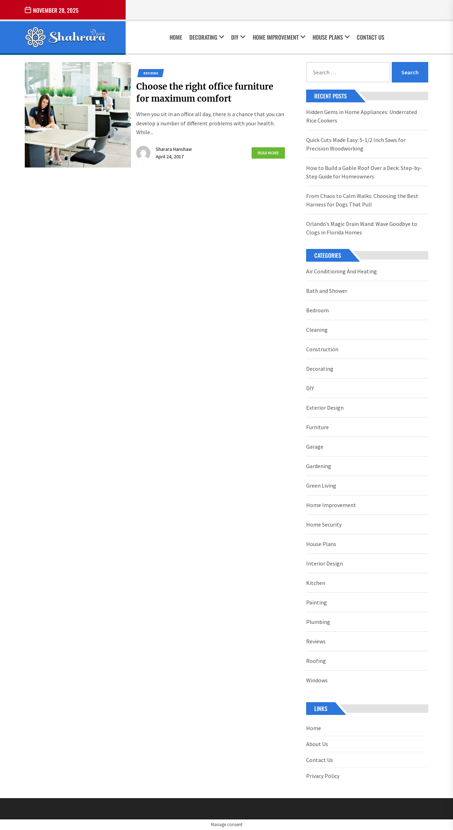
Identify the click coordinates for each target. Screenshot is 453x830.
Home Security (324, 524)
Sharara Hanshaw (174, 149)
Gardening (318, 466)
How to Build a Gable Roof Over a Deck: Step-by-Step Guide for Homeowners (364, 172)
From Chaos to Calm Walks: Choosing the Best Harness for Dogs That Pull (362, 200)
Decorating (206, 37)
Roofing (316, 660)
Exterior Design (325, 407)
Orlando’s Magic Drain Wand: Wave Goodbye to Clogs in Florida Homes (361, 228)
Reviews (150, 73)
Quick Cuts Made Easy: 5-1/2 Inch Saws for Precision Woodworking (356, 144)
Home (176, 37)
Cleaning (317, 329)
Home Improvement (279, 37)
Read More (268, 152)
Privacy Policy (322, 775)
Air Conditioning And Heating (341, 271)
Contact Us (370, 37)
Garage (314, 446)
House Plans (331, 37)
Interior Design (324, 563)
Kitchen (315, 582)
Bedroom (317, 310)
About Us (317, 743)
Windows (317, 680)
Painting (316, 602)
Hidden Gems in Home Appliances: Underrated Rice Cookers (361, 116)
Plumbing (318, 621)
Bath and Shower (326, 290)
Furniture (317, 427)
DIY (238, 37)
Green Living (321, 485)
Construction (322, 349)
